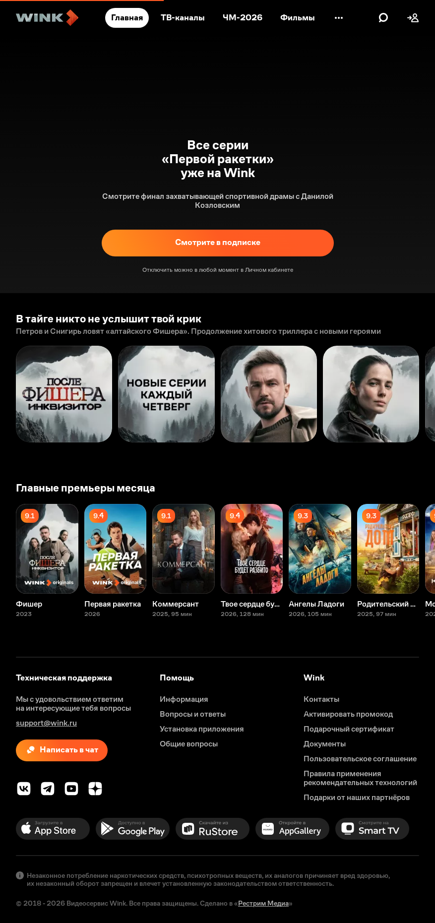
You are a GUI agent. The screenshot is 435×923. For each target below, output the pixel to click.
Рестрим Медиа (263, 903)
